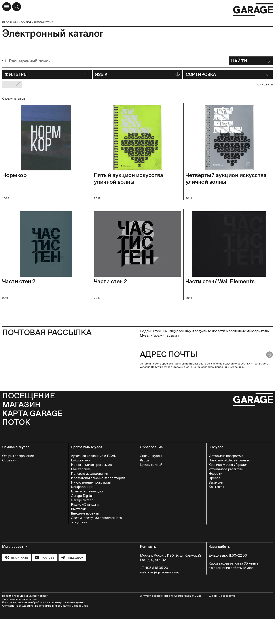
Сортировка (228, 74)
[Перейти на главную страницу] (253, 9)
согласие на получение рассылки (228, 363)
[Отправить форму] (269, 354)
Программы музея (16, 22)
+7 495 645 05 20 (154, 568)
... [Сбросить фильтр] (12, 84)
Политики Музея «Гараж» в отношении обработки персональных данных (197, 366)
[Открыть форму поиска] (16, 6)
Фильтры (47, 74)
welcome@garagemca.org (159, 572)
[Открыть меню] (6, 6)
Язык (137, 74)
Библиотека (43, 22)
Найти (250, 61)
